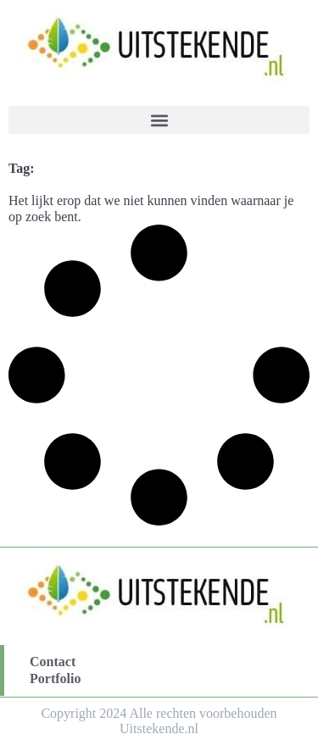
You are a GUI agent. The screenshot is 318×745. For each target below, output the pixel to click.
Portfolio (55, 678)
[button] (159, 120)
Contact (52, 661)
